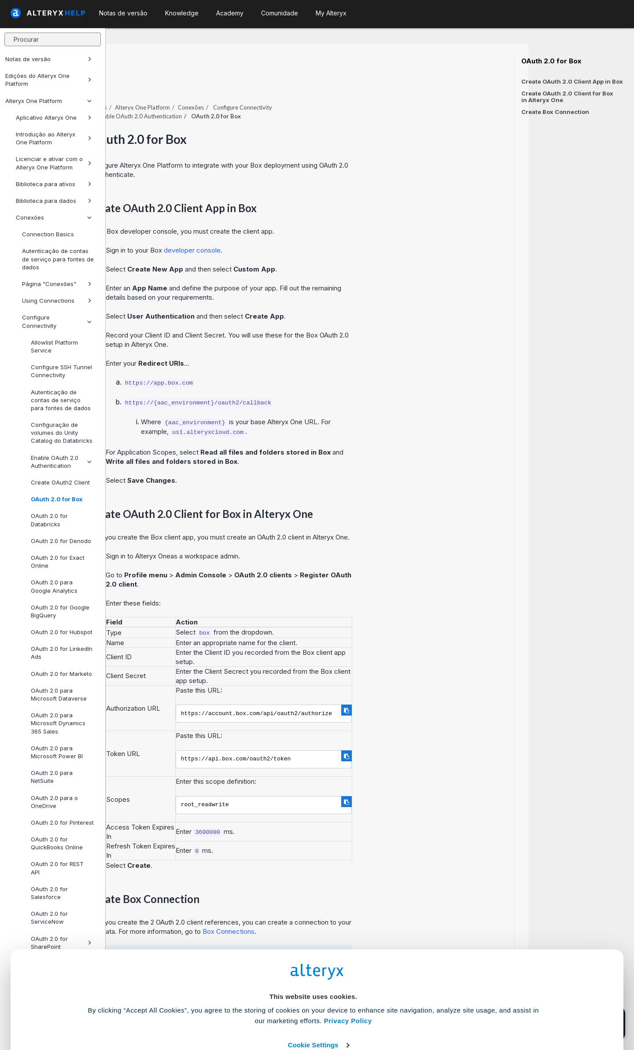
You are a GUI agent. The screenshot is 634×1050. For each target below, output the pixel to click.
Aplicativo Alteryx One (54, 117)
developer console (297, 226)
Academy (229, 13)
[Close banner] (322, 1027)
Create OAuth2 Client (60, 482)
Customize (384, 1005)
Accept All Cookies (250, 1005)
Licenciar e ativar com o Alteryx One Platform (54, 162)
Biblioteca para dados (54, 200)
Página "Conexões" (57, 283)
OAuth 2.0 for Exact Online (58, 561)
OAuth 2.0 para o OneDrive (54, 801)
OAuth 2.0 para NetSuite (52, 776)
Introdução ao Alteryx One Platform (54, 138)
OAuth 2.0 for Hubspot (61, 631)
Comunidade (279, 13)
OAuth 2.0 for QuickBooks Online (57, 843)
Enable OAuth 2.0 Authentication (61, 461)
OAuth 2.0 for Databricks (49, 519)
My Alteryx (331, 13)
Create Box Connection (555, 111)
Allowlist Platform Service (54, 346)
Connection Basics (48, 234)
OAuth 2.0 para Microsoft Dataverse (59, 694)
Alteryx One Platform (48, 100)
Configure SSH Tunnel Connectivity (61, 370)
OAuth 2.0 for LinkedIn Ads (61, 652)
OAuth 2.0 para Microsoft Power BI (57, 752)
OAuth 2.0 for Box (57, 499)
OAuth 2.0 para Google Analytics (54, 586)
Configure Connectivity (57, 321)
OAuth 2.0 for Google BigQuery (60, 611)
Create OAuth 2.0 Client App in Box (572, 81)
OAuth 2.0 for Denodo (61, 540)
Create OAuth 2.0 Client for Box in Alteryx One (567, 96)
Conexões (54, 217)
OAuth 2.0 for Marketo (61, 673)
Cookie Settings (313, 979)
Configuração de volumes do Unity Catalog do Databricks (61, 432)
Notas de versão (48, 58)
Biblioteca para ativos (54, 183)
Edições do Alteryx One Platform (48, 79)
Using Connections (57, 300)
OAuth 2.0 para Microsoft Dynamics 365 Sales (58, 723)
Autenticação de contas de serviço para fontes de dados (58, 258)
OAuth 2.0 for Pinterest (62, 822)
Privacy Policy (348, 954)
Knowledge (182, 13)
